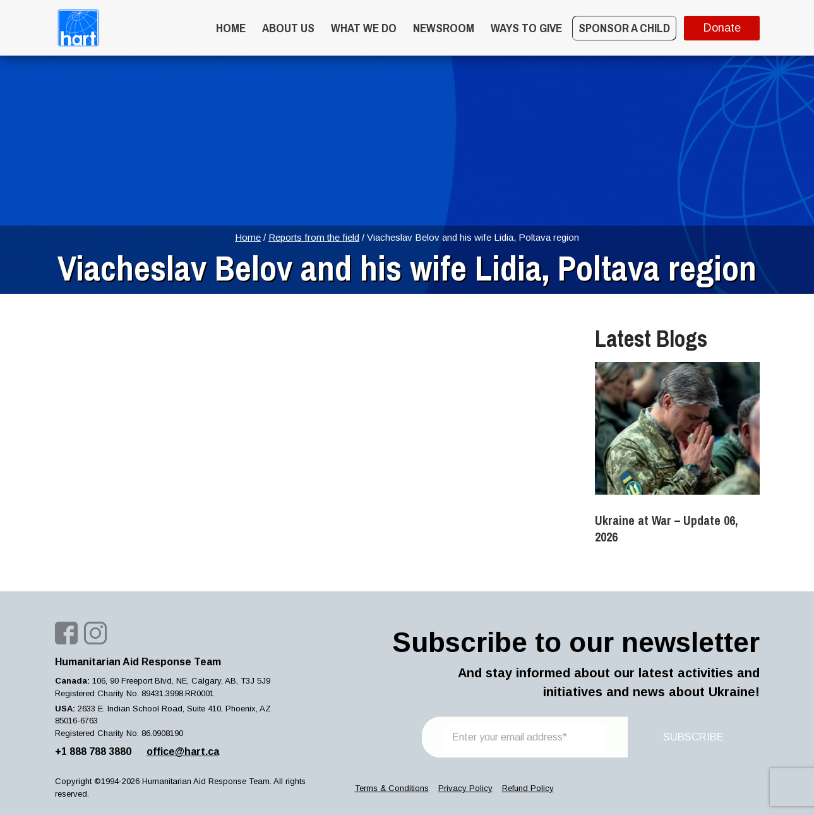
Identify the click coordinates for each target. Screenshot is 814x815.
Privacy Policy (465, 788)
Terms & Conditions (392, 788)
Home (231, 28)
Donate (721, 27)
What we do (364, 28)
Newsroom (443, 28)
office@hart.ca (183, 751)
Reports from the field (313, 237)
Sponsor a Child (624, 28)
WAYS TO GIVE (526, 28)
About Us (288, 28)
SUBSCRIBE (693, 737)
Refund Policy (528, 788)
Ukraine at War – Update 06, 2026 (666, 528)
